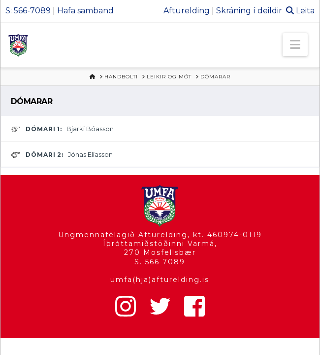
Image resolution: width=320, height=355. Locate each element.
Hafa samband (85, 10)
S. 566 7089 (159, 261)
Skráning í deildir (249, 10)
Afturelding (186, 10)
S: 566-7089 (28, 10)
